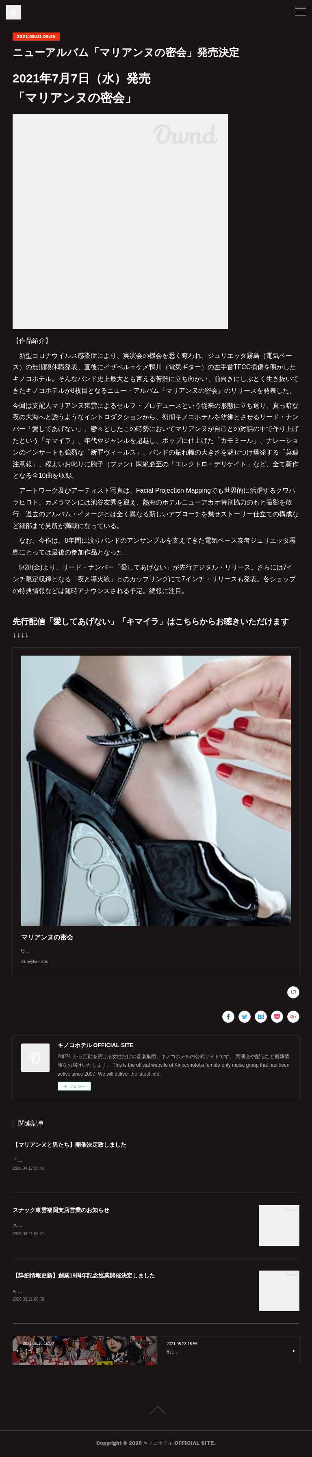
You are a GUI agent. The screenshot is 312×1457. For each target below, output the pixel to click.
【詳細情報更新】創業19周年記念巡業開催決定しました (84, 1276)
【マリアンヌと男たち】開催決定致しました (69, 1144)
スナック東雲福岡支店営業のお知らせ (61, 1210)
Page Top (156, 1411)
